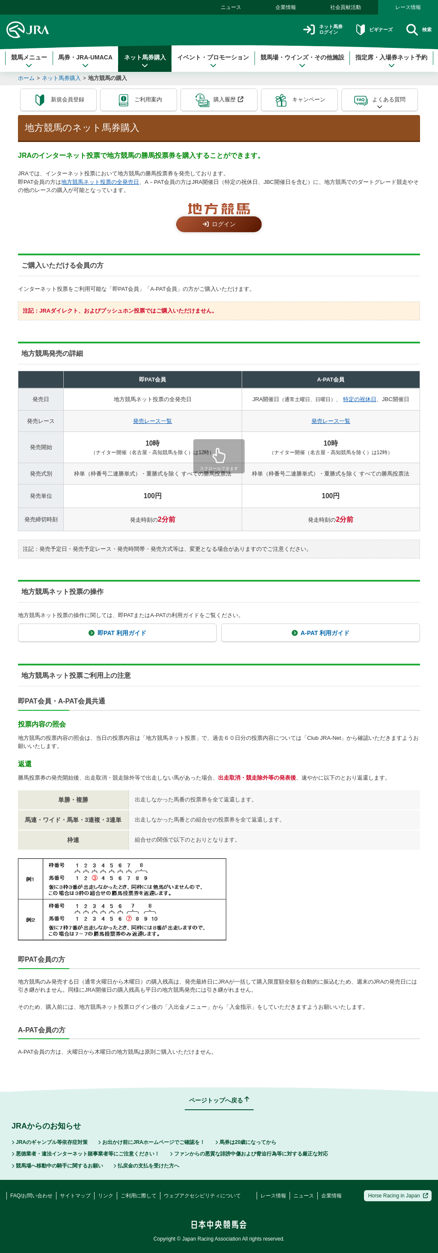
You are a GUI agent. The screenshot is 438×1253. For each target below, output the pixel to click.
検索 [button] (417, 29)
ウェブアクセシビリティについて (202, 1196)
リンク (105, 1196)
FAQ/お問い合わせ (31, 1196)
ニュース (231, 7)
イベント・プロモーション (213, 61)
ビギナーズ (364, 29)
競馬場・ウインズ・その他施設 (302, 61)
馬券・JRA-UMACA (85, 61)
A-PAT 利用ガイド (321, 632)
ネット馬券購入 (145, 61)
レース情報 (408, 7)
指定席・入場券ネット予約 (391, 61)
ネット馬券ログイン (305, 30)
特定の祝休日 (359, 399)
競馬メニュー (29, 61)
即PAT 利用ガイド (117, 632)
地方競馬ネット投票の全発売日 (100, 182)
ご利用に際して (139, 1196)
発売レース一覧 (152, 421)
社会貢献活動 (345, 7)
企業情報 (285, 7)
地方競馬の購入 (107, 78)
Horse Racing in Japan (398, 1196)
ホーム (26, 78)
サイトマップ (75, 1196)
